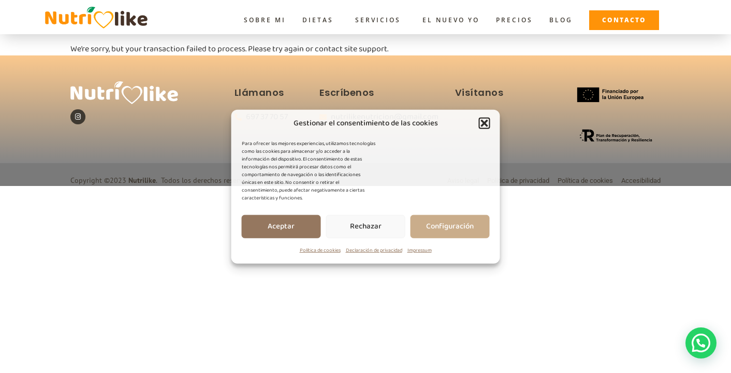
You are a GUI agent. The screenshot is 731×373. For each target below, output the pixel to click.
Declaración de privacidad (374, 250)
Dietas (320, 20)
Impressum (419, 250)
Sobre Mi (265, 20)
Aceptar (281, 226)
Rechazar (366, 226)
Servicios (380, 20)
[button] (484, 123)
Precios (514, 20)
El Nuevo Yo (450, 20)
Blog (561, 20)
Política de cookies (320, 250)
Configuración (450, 226)
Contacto (624, 20)
